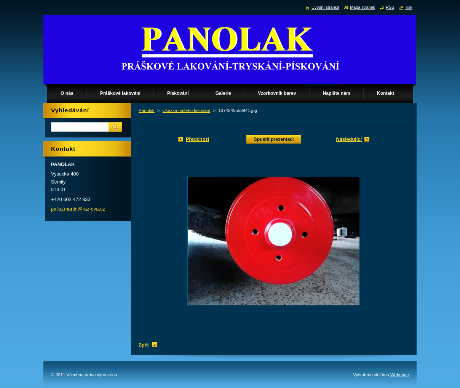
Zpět (144, 345)
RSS (390, 7)
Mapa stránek (362, 7)
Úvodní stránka (325, 7)
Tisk (408, 7)
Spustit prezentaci (274, 139)
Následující (349, 139)
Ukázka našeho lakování (186, 110)
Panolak (147, 110)
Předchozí (197, 139)
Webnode (399, 374)
